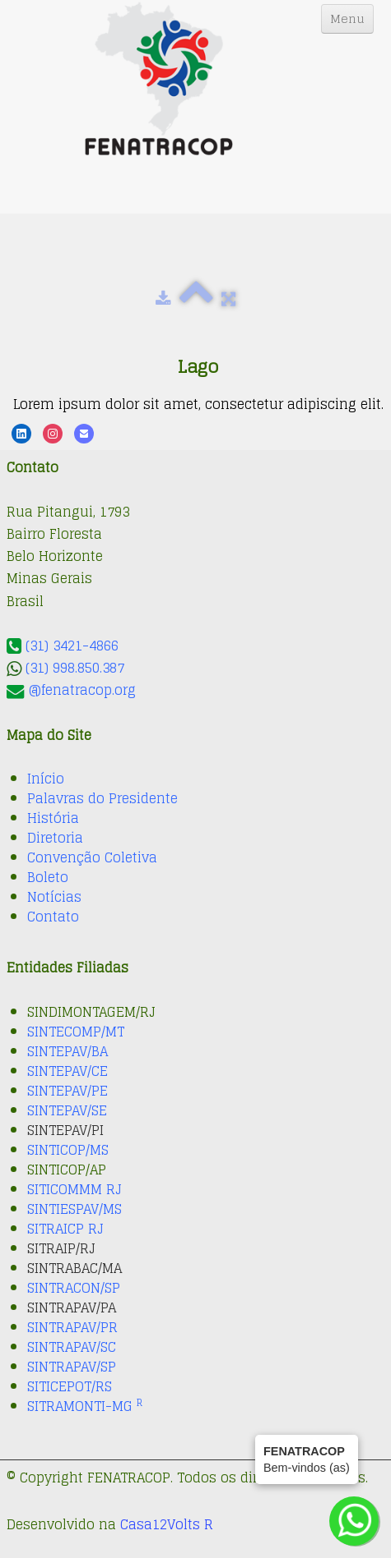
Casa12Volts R (166, 1524)
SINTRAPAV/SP (71, 1366)
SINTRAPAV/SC (71, 1346)
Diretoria (55, 837)
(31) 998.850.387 (75, 667)
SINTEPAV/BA (67, 1051)
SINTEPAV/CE (67, 1070)
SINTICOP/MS (68, 1149)
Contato (53, 916)
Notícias (54, 896)
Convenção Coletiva (92, 857)
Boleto (47, 877)
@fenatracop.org (82, 689)
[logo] (158, 79)
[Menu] (347, 19)
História (53, 818)
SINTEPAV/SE (67, 1110)
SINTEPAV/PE (67, 1090)
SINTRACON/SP (73, 1287)
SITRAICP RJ (65, 1228)
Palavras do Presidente (102, 798)
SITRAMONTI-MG (84, 1406)
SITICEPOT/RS (69, 1386)
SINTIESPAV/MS (74, 1208)
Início (45, 778)
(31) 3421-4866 (72, 645)
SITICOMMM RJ (74, 1189)
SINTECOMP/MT (75, 1031)
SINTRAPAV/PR (72, 1327)
